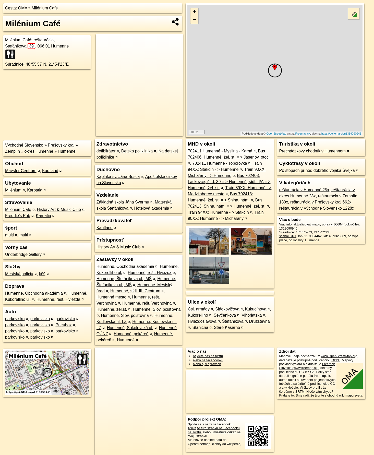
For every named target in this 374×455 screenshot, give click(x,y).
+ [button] (194, 12)
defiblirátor (106, 151)
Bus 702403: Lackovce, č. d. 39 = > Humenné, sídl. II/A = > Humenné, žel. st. (229, 181)
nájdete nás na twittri (208, 356)
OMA (22, 8)
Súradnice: (15, 64)
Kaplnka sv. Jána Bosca (118, 176)
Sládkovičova (227, 309)
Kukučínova (256, 309)
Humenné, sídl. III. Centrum (135, 291)
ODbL (335, 360)
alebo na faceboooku (208, 360)
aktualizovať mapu (306, 224)
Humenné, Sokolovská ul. (130, 328)
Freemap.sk (302, 133)
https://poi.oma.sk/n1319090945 (341, 133)
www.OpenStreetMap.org (339, 356)
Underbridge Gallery (23, 254)
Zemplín (12, 151)
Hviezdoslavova (202, 321)
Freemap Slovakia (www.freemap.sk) (307, 366)
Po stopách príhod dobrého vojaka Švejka (317, 170)
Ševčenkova (225, 315)
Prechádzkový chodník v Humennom (312, 151)
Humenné (66, 151)
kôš (42, 274)
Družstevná (259, 321)
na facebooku (223, 424)
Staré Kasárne (227, 327)
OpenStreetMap (276, 133)
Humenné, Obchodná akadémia (34, 293)
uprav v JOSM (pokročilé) (340, 224)
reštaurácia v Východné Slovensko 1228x (316, 208)
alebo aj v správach (207, 364)
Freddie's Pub (17, 215)
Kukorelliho (198, 315)
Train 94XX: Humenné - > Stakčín (218, 212)
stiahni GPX (287, 236)
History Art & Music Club (59, 209)
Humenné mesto (111, 297)
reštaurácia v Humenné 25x (304, 190)
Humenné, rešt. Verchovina (147, 303)
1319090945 (288, 228)
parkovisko (15, 319)
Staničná (200, 327)
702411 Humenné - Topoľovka (219, 163)
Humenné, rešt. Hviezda (58, 299)
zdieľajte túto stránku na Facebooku (214, 428)
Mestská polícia (19, 274)
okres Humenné (39, 151)
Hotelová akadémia (151, 208)
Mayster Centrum (21, 171)
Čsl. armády (199, 309)
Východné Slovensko (24, 145)
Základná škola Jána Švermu (122, 202)
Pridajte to (286, 395)
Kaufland (50, 171)
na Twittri (194, 432)
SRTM (300, 391)
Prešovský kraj (61, 145)
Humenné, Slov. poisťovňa (156, 309)
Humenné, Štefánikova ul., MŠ (124, 279)
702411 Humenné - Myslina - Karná (220, 151)
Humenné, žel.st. (111, 309)
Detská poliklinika (137, 151)
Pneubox (63, 325)
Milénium (13, 190)
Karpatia (34, 190)
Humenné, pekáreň (131, 334)
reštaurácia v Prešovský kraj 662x (320, 202)
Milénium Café (45, 8)
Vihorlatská (252, 315)
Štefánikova (20, 46)
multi (9, 235)
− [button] (194, 20)
